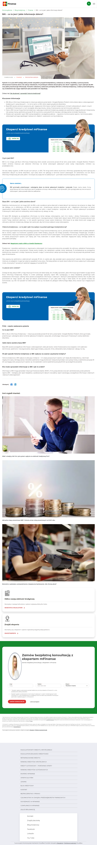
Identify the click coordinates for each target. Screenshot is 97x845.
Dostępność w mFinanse (30, 801)
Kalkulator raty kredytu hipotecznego (36, 750)
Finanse (30, 10)
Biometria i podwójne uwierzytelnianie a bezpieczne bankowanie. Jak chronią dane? (29, 584)
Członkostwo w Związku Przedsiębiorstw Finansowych (43, 797)
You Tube (30, 838)
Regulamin (32, 730)
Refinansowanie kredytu (30, 758)
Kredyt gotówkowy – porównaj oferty (36, 766)
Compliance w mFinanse (30, 805)
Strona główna (7, 10)
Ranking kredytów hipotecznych (34, 762)
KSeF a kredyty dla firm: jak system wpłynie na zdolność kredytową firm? (26, 456)
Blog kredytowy (20, 10)
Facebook (31, 829)
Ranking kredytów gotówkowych (34, 770)
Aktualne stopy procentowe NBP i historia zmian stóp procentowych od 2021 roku (28, 520)
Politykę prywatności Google (41, 730)
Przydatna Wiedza (31, 77)
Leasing (24, 782)
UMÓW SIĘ (15, 138)
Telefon (40, 684)
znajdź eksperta (10, 633)
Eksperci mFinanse (28, 774)
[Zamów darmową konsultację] (89, 4)
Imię (11, 684)
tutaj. (31, 721)
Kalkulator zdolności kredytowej (34, 754)
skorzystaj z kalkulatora (14, 607)
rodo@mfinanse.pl (50, 719)
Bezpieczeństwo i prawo (30, 794)
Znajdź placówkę (33, 820)
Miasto (68, 684)
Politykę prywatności (70, 843)
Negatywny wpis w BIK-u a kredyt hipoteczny (26, 243)
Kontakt (24, 790)
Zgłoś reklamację (28, 809)
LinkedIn (30, 833)
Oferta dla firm (27, 778)
